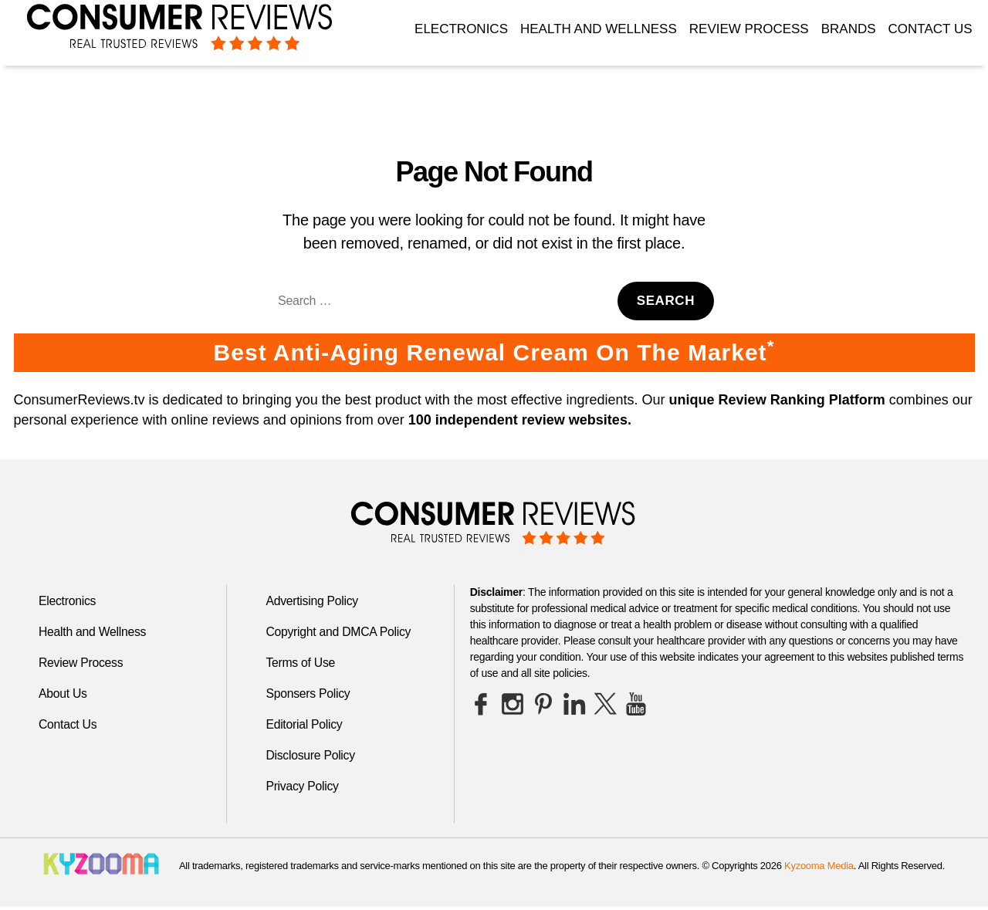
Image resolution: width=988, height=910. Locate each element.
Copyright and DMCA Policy (339, 631)
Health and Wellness (598, 29)
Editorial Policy (304, 724)
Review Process (749, 29)
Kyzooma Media (819, 865)
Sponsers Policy (308, 693)
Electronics (461, 29)
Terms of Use (301, 662)
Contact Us (930, 29)
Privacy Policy (303, 786)
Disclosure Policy (311, 755)
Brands (848, 29)
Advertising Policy (312, 600)
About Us (63, 693)
